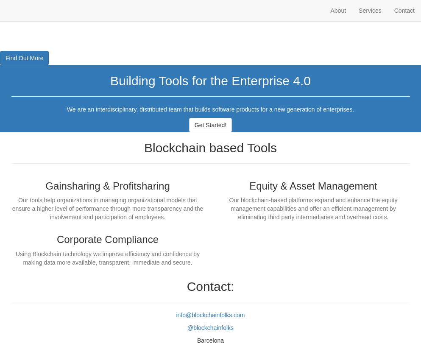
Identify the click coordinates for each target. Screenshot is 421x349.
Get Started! (210, 125)
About (338, 10)
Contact (404, 10)
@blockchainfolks (210, 327)
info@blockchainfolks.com (210, 315)
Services (370, 10)
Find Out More (24, 58)
